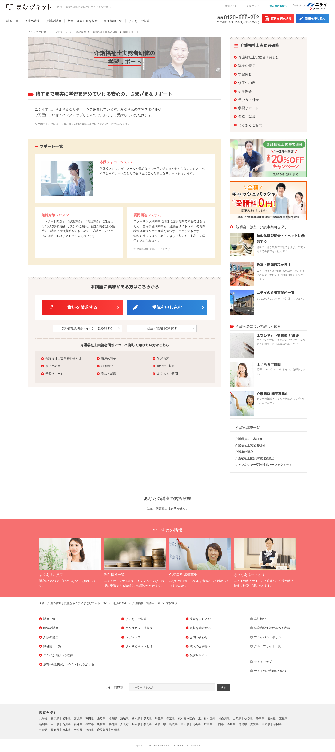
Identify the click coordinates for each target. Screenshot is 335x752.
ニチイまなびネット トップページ (47, 32)
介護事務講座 (244, 452)
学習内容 (163, 358)
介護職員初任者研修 (248, 439)
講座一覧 (12, 21)
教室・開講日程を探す (83, 21)
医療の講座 (32, 21)
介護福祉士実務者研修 (105, 32)
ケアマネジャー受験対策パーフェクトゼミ (263, 464)
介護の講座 (53, 21)
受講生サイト (254, 5)
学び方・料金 (166, 366)
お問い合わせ (232, 5)
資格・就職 (108, 373)
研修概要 (107, 366)
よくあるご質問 (139, 21)
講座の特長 (108, 358)
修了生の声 (52, 366)
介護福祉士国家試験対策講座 (254, 458)
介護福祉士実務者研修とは (63, 358)
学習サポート (131, 32)
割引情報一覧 (113, 21)
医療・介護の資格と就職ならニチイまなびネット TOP (73, 603)
